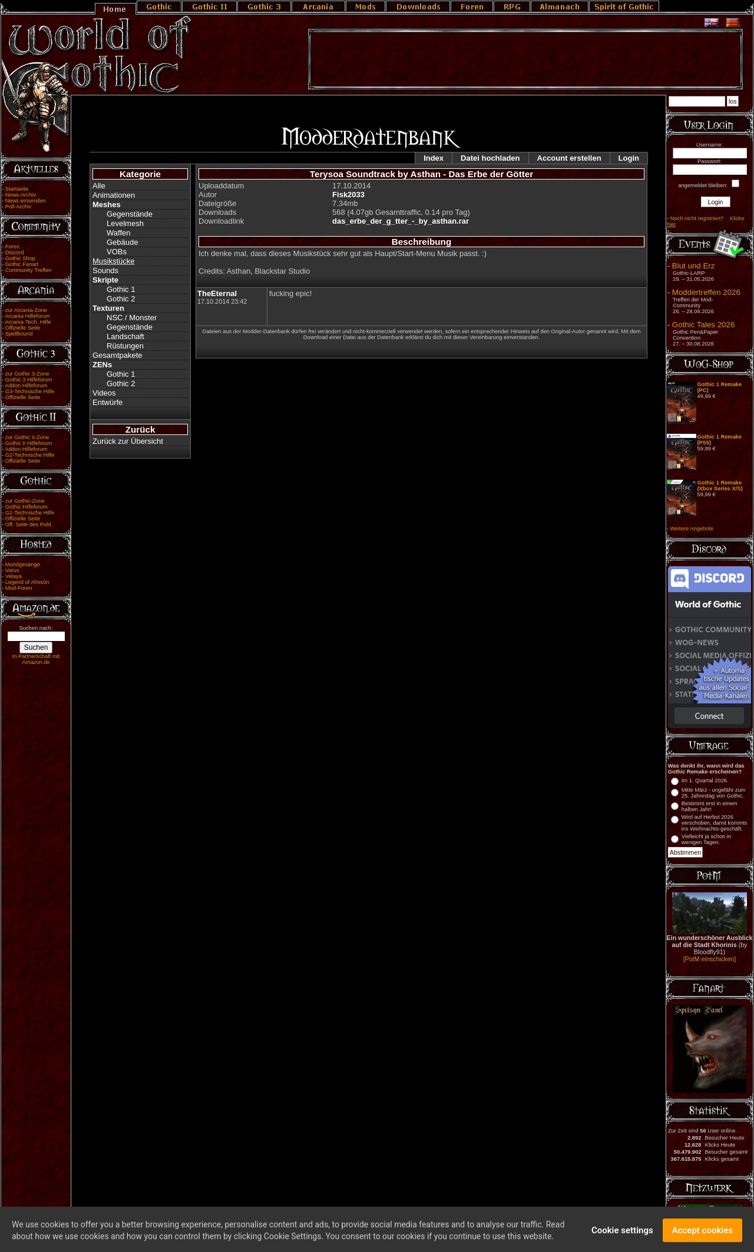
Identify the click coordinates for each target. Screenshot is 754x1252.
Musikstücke (113, 261)
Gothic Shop (20, 258)
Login (629, 158)
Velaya (13, 576)
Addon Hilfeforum (26, 385)
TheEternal (217, 293)
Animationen (113, 195)
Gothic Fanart (22, 264)
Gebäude (122, 242)
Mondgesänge (22, 564)
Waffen (118, 232)
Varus (12, 570)
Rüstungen (125, 345)
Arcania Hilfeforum (27, 316)
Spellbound (19, 334)
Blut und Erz (693, 265)
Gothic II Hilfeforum (28, 443)
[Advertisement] (525, 59)
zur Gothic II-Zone (27, 437)
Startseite (16, 189)
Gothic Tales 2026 (703, 324)
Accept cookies (702, 1235)
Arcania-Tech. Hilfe (28, 322)
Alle (98, 185)
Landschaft (125, 336)
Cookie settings (622, 1235)
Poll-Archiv (18, 207)
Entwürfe (107, 402)
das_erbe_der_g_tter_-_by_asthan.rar (400, 221)
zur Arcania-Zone (26, 310)
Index (434, 158)
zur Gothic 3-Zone (27, 374)
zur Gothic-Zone (25, 501)
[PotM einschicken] (709, 958)
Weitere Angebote (691, 529)
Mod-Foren (18, 588)
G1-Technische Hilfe (29, 513)
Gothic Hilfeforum (26, 507)
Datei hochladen (490, 158)
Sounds (105, 270)
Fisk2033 (348, 194)
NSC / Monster (132, 317)
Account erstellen (569, 158)
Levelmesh (125, 223)
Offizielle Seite (22, 328)
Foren (12, 247)
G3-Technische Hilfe (29, 391)
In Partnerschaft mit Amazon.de (36, 659)
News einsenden (25, 201)
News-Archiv (20, 195)
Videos (104, 392)
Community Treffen (28, 270)
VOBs (117, 251)
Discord (14, 252)
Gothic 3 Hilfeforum (28, 380)
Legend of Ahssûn (27, 582)
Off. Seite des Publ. (28, 524)
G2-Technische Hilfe (29, 455)
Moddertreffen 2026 (706, 292)
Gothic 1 (121, 289)
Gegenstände (130, 214)
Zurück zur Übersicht (127, 441)
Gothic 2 (121, 298)
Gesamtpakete (117, 355)
